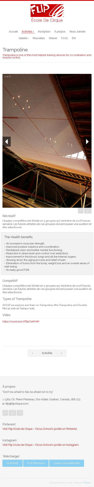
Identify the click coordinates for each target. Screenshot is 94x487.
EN (74, 38)
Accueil (13, 31)
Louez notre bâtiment (66, 463)
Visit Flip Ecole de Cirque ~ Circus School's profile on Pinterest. (39, 428)
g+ (87, 210)
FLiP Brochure (35, 463)
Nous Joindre (77, 31)
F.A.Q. (64, 38)
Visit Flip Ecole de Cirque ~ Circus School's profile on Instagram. (40, 444)
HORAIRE (12, 463)
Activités (47, 353)
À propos (60, 31)
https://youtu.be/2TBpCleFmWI (20, 321)
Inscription (44, 31)
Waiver (53, 38)
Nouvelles (39, 38)
